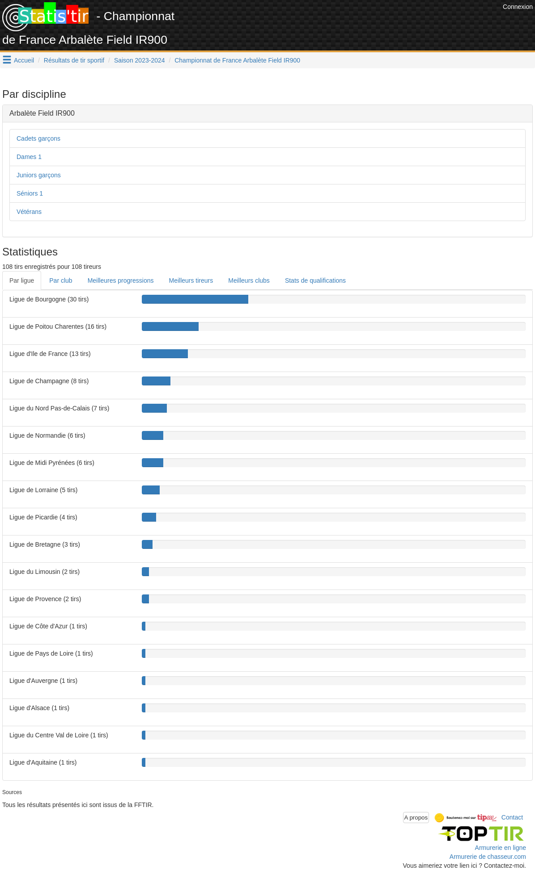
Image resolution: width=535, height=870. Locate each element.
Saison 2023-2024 (139, 60)
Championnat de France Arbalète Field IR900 (237, 60)
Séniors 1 (30, 193)
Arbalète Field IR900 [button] (42, 113)
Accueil (24, 60)
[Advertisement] (338, 22)
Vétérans (29, 211)
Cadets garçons (38, 138)
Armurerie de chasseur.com (488, 856)
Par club (60, 280)
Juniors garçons (39, 175)
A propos (416, 817)
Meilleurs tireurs (191, 280)
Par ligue (21, 280)
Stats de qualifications (315, 280)
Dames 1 (29, 156)
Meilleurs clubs (249, 280)
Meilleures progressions (121, 280)
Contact (512, 816)
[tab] (267, 113)
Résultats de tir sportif (74, 60)
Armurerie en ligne (500, 847)
